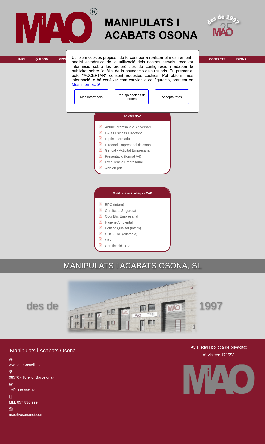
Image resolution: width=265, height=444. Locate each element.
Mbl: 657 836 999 (23, 402)
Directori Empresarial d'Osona (128, 145)
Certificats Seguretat (120, 211)
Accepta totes (172, 97)
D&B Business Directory (123, 133)
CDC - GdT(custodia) (121, 234)
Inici (21, 59)
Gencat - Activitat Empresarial (127, 150)
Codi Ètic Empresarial (121, 216)
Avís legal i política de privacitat (219, 347)
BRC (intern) (114, 205)
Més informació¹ (86, 84)
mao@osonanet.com (26, 415)
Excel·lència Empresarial (124, 162)
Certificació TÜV (117, 246)
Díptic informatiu (117, 139)
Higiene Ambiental (119, 222)
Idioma (241, 59)
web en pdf (113, 168)
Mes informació (91, 97)
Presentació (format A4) (123, 156)
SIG (108, 240)
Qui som (41, 59)
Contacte (217, 59)
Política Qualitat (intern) (123, 228)
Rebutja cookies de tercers (131, 97)
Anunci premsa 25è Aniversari (128, 127)
